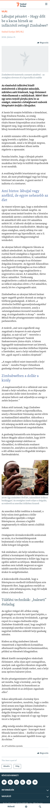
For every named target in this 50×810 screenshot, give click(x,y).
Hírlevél (11, 807)
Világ (4, 11)
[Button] (43, 42)
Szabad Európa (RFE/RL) (13, 32)
